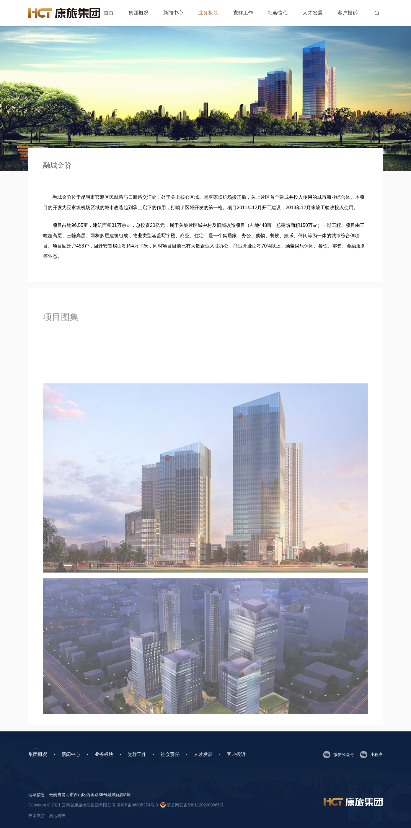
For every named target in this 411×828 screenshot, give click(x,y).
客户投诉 (347, 13)
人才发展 (313, 13)
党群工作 (243, 13)
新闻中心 (173, 13)
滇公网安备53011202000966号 (192, 805)
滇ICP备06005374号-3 (137, 805)
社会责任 (278, 13)
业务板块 (208, 13)
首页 (109, 13)
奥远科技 (57, 815)
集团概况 (138, 13)
